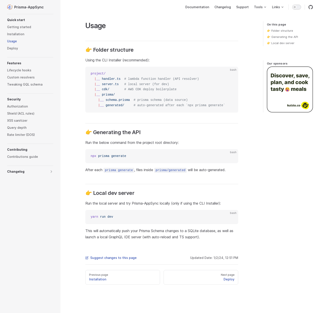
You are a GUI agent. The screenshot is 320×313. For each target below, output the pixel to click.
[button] (30, 19)
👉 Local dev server (280, 43)
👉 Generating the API (282, 37)
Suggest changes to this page (111, 258)
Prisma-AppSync (25, 7)
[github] (311, 7)
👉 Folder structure (280, 30)
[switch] (296, 7)
